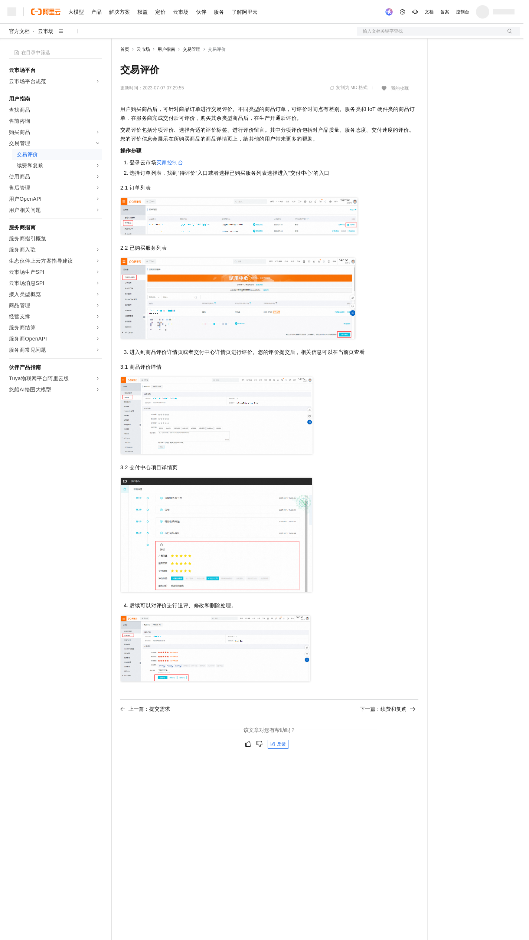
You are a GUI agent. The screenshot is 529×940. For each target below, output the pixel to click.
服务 (219, 12)
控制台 (462, 11)
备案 (444, 11)
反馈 (278, 744)
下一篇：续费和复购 (387, 709)
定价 (160, 12)
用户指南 (166, 49)
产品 (96, 12)
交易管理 (191, 49)
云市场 (181, 12)
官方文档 (19, 31)
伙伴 (201, 12)
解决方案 (119, 12)
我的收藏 (400, 88)
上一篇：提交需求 (145, 709)
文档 (429, 11)
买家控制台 (169, 162)
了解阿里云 (245, 12)
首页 (124, 49)
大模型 (76, 12)
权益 (142, 12)
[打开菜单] (12, 12)
